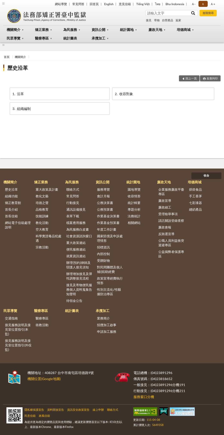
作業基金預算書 (108, 223)
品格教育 (42, 209)
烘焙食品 (195, 189)
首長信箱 (11, 216)
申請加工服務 (106, 331)
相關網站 (134, 223)
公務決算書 (105, 203)
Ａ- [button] (193, 4)
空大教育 (42, 229)
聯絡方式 (72, 189)
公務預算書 (105, 209)
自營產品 (167, 20)
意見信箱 (125, 4)
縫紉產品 (195, 209)
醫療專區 (42, 38)
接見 (148, 20)
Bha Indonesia (175, 4)
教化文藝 (42, 196)
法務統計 (134, 216)
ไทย (157, 4)
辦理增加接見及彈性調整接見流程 (79, 276)
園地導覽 (134, 189)
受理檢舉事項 (168, 214)
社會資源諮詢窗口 (79, 236)
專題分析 (134, 209)
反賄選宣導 (166, 234)
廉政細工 (164, 207)
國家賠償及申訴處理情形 (110, 238)
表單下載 (72, 216)
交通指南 (11, 318)
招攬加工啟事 (106, 325)
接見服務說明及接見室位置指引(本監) (18, 329)
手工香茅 (195, 196)
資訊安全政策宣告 (78, 409)
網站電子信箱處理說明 (18, 225)
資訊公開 (98, 29)
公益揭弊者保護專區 (171, 254)
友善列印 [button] (212, 78)
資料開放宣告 (55, 409)
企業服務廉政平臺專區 (171, 191)
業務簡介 (103, 318)
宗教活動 (42, 247)
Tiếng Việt (143, 4)
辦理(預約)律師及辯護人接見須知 (78, 265)
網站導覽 (61, 4)
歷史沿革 (17, 68)
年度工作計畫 (106, 229)
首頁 (6, 57)
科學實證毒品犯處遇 (48, 238)
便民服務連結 (76, 249)
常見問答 (78, 4)
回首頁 (94, 4)
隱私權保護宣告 (34, 409)
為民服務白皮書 (77, 229)
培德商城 (184, 29)
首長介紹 (11, 209)
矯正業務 (42, 29)
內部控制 (103, 254)
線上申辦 (98, 409)
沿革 (18, 93)
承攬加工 (98, 38)
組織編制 (21, 108)
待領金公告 (74, 301)
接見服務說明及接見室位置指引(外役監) (18, 345)
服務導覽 (103, 189)
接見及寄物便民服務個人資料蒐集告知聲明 (79, 289)
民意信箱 (30, 415)
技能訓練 (42, 216)
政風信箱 (44, 415)
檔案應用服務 (76, 223)
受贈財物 (103, 260)
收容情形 (134, 196)
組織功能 (11, 196)
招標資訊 (103, 247)
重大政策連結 (76, 243)
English (109, 4)
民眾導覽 (13, 38)
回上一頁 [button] (191, 78)
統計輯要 (134, 203)
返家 (178, 20)
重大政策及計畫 (47, 189)
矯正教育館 (13, 203)
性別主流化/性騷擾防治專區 (109, 291)
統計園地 (127, 29)
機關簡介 (13, 29)
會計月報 (103, 196)
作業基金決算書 (108, 216)
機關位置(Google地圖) (44, 379)
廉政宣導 (164, 200)
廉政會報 (164, 227)
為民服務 (70, 29)
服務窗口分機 (143, 397)
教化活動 (42, 223)
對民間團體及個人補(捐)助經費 (110, 269)
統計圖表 (70, 38)
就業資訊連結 (76, 256)
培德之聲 (42, 203)
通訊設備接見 (76, 209)
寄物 (157, 20)
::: (3, 3)
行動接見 (72, 203)
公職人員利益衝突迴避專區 (171, 243)
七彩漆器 (195, 203)
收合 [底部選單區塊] (206, 175)
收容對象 (123, 93)
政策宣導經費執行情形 (110, 280)
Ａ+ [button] (212, 4)
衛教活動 (42, 325)
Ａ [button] (202, 4)
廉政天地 (155, 29)
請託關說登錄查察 (171, 220)
